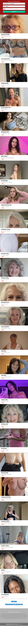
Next (15, 602)
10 (21, 605)
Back (12, 602)
